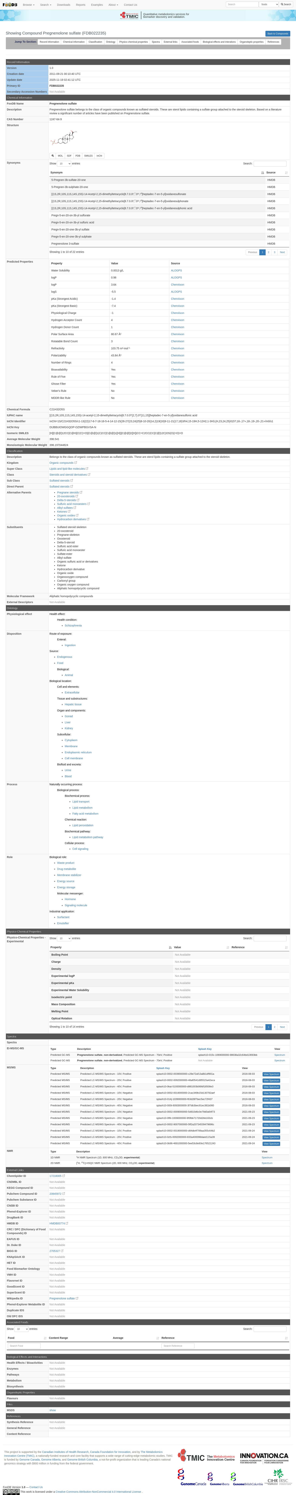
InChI (99, 155)
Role (10, 857)
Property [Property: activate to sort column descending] (55, 947)
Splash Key (205, 1049)
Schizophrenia (73, 625)
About (113, 4)
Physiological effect (19, 614)
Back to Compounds (278, 33)
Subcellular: (64, 734)
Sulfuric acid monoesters (73, 503)
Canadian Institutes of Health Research (65, 1451)
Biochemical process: (77, 795)
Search (45, 4)
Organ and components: (71, 710)
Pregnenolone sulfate (63, 1298)
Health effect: (57, 614)
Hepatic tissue (73, 704)
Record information (49, 42)
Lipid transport (80, 801)
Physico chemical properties (133, 42)
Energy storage (66, 887)
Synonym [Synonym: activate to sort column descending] (56, 172)
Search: (264, 164)
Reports (80, 4)
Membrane (71, 746)
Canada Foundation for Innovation (110, 1451)
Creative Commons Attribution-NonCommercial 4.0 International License (99, 1491)
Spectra (156, 42)
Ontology (110, 42)
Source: (54, 651)
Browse (29, 4)
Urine (68, 770)
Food (60, 663)
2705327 (56, 1251)
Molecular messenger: (70, 893)
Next (282, 252)
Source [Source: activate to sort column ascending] (270, 172)
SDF (69, 155)
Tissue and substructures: (72, 698)
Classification (95, 42)
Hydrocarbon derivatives (73, 519)
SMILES (88, 155)
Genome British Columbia (82, 1459)
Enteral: (61, 639)
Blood (68, 776)
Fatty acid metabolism (85, 813)
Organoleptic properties (252, 42)
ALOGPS (176, 270)
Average (118, 1337)
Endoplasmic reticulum (78, 752)
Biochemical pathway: (78, 831)
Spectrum (279, 1054)
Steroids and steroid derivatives (69, 474)
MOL (60, 155)
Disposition (14, 633)
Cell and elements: (68, 686)
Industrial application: (62, 911)
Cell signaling (80, 848)
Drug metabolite (66, 868)
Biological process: (68, 790)
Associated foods (190, 42)
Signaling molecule (76, 905)
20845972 (57, 1193)
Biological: (63, 669)
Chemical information (74, 42)
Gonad (69, 716)
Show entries (64, 164)
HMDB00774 (58, 1223)
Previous (252, 252)
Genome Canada (29, 1459)
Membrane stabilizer (69, 875)
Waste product (65, 862)
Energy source (65, 881)
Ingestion (70, 645)
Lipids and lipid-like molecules (68, 468)
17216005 (57, 1175)
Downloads (63, 4)
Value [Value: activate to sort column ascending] (177, 947)
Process (12, 784)
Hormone (70, 899)
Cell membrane (74, 758)
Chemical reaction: (76, 819)
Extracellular (72, 692)
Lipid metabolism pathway (87, 837)
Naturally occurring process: (66, 784)
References (273, 42)
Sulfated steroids (61, 480)
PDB (77, 155)
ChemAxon (177, 284)
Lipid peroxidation (82, 825)
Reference (168, 1337)
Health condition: (67, 619)
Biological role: (58, 857)
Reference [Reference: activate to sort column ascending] (238, 947)
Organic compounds (63, 462)
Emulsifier (63, 923)
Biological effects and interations (219, 42)
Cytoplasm (71, 740)
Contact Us (130, 4)
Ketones (63, 511)
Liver (67, 722)
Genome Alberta (51, 1459)
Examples (97, 4)
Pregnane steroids (69, 492)
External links (170, 42)
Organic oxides (67, 515)
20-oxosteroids (67, 496)
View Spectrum (271, 1074)
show (52, 1410)
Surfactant (63, 917)
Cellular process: (75, 843)
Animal (69, 675)
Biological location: (60, 681)
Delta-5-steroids (68, 500)
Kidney (69, 728)
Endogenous (64, 656)
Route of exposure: (60, 633)
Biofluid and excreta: (69, 764)
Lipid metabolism (82, 807)
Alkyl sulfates (66, 507)
